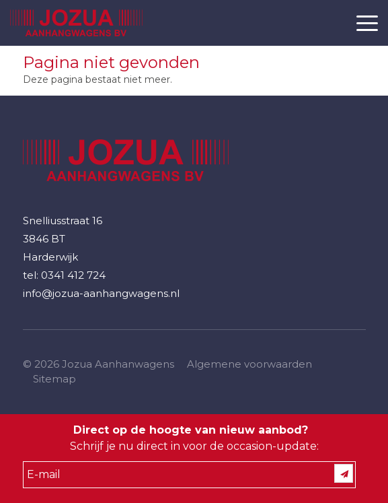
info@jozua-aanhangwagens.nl (101, 293)
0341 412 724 (73, 275)
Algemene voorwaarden (249, 364)
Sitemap (54, 378)
